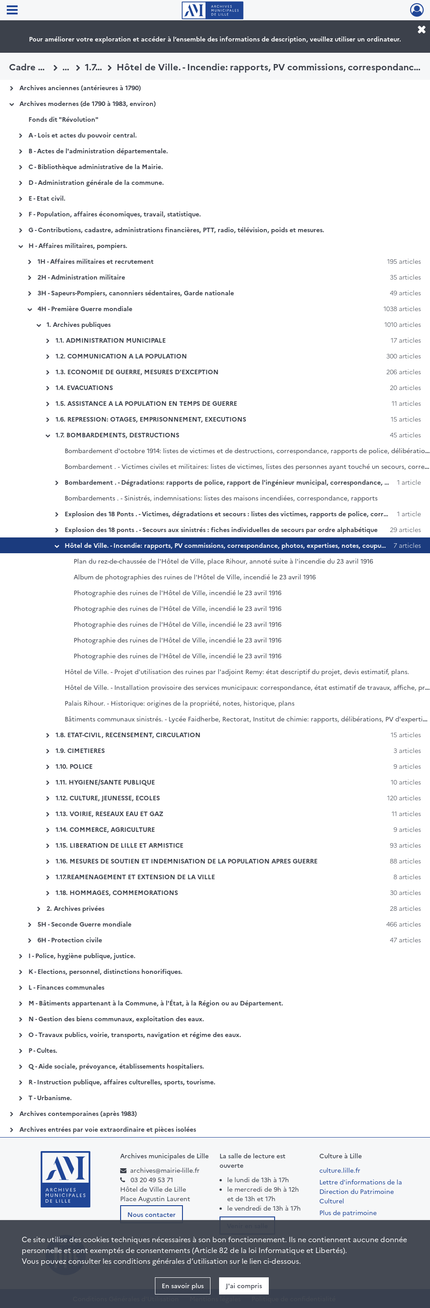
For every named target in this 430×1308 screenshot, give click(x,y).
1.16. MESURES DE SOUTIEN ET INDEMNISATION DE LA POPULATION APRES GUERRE (187, 860)
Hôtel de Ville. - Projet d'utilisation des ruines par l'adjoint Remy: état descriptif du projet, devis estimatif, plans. (237, 671)
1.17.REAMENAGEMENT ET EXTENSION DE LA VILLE (135, 876)
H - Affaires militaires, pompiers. (77, 245)
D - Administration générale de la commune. (96, 182)
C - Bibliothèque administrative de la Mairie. (95, 166)
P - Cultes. (42, 1050)
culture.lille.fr (339, 1170)
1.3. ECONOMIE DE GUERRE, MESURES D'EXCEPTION (137, 371)
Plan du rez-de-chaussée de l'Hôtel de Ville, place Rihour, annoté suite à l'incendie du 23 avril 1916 (223, 560)
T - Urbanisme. (50, 1097)
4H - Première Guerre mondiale (84, 308)
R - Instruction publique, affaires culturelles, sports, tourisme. (121, 1081)
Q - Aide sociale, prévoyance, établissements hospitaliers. (116, 1065)
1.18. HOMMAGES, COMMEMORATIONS (117, 892)
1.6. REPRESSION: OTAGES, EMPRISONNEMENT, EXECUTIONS (151, 418)
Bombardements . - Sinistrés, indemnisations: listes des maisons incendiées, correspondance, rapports (221, 497)
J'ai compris (244, 1285)
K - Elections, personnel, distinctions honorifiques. (105, 971)
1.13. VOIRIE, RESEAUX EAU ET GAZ (110, 813)
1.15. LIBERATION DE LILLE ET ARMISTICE (119, 844)
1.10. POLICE (74, 766)
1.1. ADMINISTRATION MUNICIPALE (111, 339)
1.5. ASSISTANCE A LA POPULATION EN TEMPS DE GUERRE (146, 403)
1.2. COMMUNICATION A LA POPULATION (121, 355)
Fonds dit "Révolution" (63, 119)
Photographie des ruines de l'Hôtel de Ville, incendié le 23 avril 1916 (177, 592)
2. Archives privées (75, 908)
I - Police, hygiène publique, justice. (82, 955)
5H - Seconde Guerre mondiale (84, 923)
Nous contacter (151, 1214)
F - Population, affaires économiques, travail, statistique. (114, 213)
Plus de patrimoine (348, 1212)
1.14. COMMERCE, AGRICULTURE (105, 829)
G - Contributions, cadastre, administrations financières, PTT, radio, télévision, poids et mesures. (176, 229)
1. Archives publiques (79, 324)
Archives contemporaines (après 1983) (78, 1113)
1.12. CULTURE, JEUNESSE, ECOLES (108, 797)
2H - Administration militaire (81, 276)
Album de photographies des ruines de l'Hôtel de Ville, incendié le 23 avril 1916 (195, 576)
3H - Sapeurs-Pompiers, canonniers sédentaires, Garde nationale (135, 292)
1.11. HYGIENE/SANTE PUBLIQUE (105, 781)
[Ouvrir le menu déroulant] (12, 10)
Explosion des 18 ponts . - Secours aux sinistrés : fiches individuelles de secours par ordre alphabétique (221, 529)
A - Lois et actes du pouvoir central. (82, 134)
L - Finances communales (66, 986)
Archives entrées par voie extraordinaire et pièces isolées (107, 1129)
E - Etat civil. (46, 197)
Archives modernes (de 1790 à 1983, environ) (87, 103)
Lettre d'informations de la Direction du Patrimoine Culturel (360, 1191)
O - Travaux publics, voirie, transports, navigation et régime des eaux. (134, 1034)
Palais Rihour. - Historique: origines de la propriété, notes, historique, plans (179, 702)
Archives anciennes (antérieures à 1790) (80, 87)
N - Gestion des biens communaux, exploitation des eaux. (116, 1018)
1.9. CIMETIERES (80, 750)
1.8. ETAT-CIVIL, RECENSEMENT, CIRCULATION (128, 734)
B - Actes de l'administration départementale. (98, 150)
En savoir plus (183, 1285)
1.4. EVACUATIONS (84, 387)
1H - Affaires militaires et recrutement (95, 261)
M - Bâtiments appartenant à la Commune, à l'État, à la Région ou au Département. (155, 1002)
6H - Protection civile (69, 939)
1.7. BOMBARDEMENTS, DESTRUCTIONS (117, 434)
